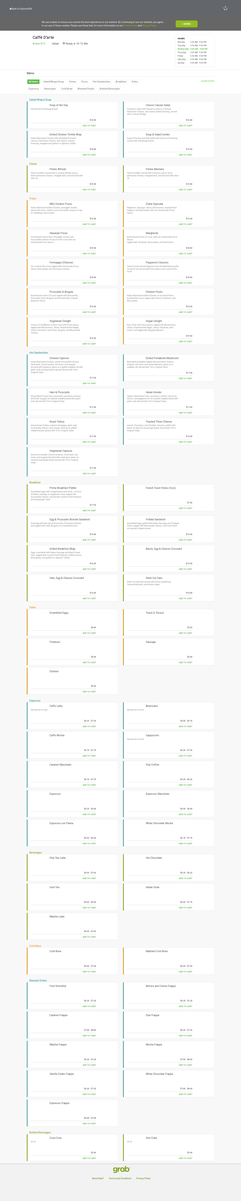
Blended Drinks (86, 88)
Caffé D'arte (43, 37)
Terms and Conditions (120, 1178)
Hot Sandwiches (101, 81)
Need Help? (98, 1178)
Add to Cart (89, 126)
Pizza (84, 81)
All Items (33, 81)
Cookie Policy (130, 25)
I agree (186, 24)
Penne (72, 81)
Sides (135, 81)
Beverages (50, 88)
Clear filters (207, 81)
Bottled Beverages (110, 88)
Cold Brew (66, 88)
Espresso (34, 88)
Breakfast (121, 81)
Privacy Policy (149, 25)
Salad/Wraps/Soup (53, 81)
